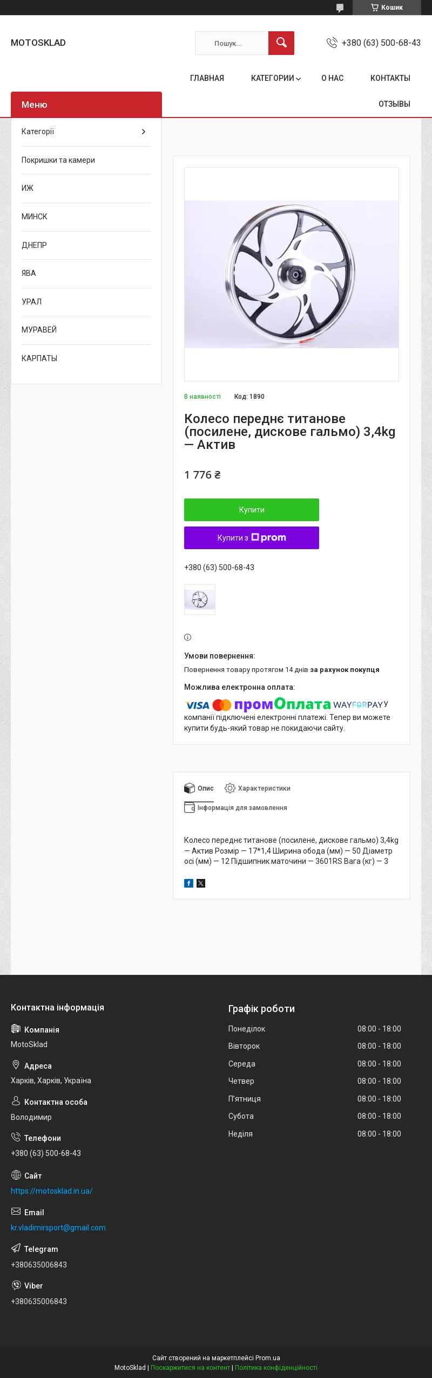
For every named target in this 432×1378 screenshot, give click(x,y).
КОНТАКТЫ (390, 78)
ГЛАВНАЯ (207, 78)
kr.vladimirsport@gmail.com (58, 1227)
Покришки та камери (58, 160)
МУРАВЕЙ (39, 330)
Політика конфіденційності (276, 1368)
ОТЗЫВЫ (394, 104)
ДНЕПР (34, 245)
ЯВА (29, 273)
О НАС (332, 78)
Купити (252, 510)
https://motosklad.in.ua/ (52, 1191)
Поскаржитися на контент (190, 1368)
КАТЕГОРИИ (272, 78)
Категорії (38, 131)
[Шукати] (281, 43)
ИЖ (27, 188)
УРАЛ (32, 301)
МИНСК (35, 216)
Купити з (252, 538)
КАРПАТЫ (39, 358)
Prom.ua (267, 1358)
